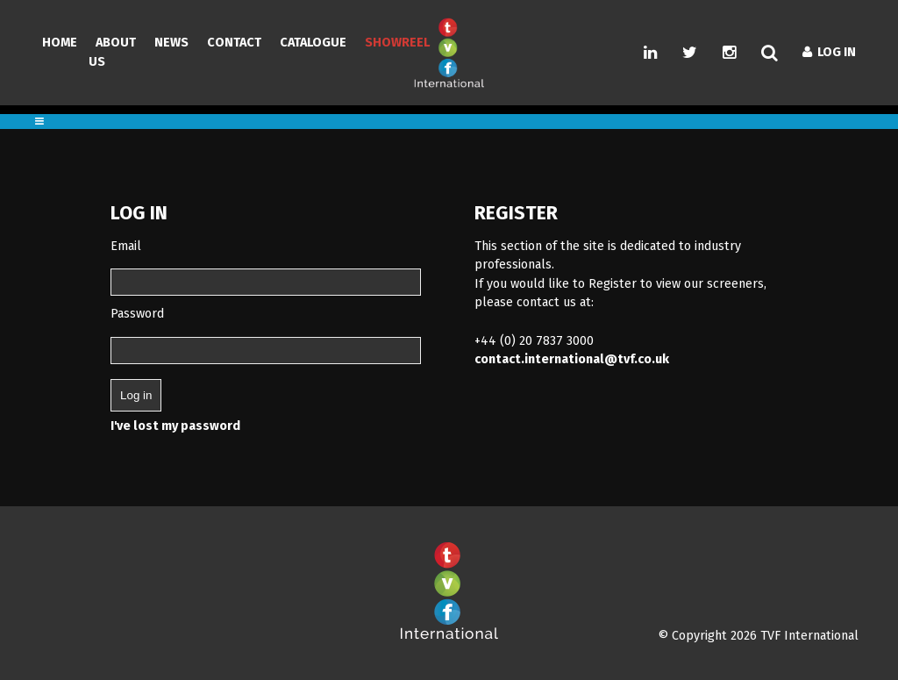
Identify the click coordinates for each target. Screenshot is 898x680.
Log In (829, 52)
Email (125, 246)
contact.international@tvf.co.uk (571, 359)
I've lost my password (175, 426)
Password (137, 313)
